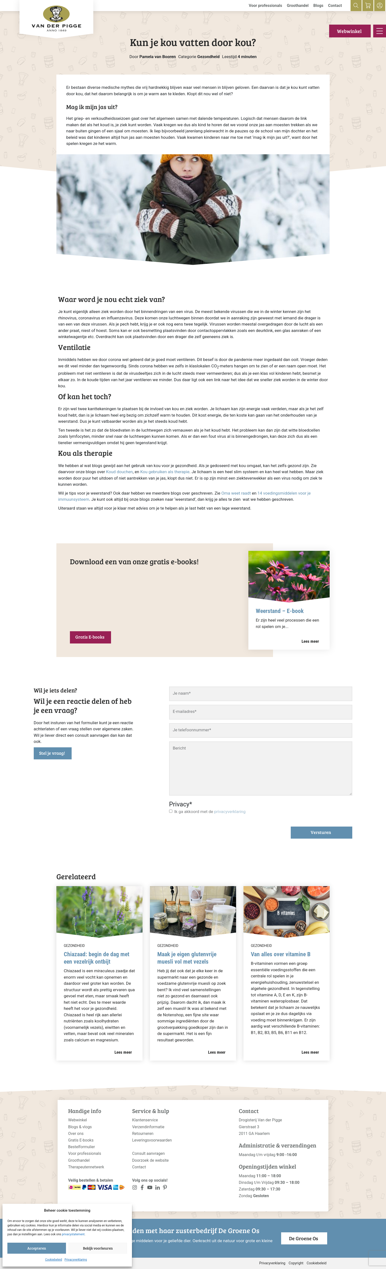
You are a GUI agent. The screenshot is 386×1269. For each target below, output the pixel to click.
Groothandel (297, 5)
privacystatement (73, 1234)
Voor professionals (265, 5)
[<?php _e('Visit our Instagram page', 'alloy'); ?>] (134, 1188)
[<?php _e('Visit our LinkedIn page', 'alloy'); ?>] (157, 1188)
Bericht (179, 748)
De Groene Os (303, 1238)
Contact (335, 5)
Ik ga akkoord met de (210, 811)
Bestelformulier (81, 1146)
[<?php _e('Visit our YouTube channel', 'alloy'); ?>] (149, 1188)
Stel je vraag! (52, 753)
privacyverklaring (229, 811)
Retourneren (143, 1133)
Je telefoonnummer (192, 729)
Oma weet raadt (236, 493)
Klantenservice (145, 1120)
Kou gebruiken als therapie (165, 471)
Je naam (182, 693)
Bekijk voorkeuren (98, 1248)
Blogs (318, 5)
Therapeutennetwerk (86, 1167)
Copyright (296, 1263)
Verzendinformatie (148, 1127)
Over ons (76, 1133)
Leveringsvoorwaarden (152, 1140)
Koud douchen (119, 471)
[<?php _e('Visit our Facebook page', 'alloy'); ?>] (142, 1188)
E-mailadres (184, 711)
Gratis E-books (89, 637)
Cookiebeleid (53, 1259)
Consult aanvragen (148, 1153)
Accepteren (36, 1248)
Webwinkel (349, 31)
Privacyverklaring (75, 1259)
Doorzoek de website (150, 1160)
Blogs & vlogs (80, 1127)
